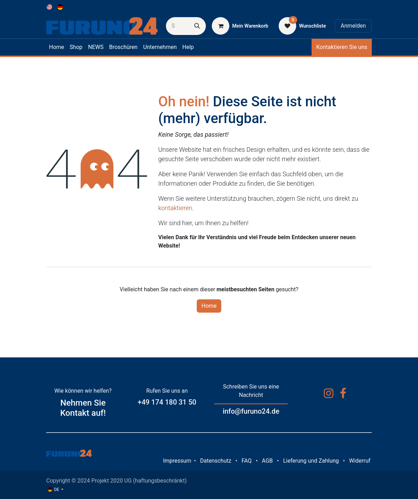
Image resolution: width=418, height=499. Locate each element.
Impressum (177, 460)
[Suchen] (197, 26)
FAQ (247, 460)
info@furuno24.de (251, 411)
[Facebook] (343, 393)
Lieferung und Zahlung (311, 460)
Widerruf (359, 460)
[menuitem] (50, 6)
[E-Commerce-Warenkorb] (240, 26)
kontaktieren (175, 208)
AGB (267, 460)
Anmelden (353, 25)
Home (208, 305)
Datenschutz (215, 460)
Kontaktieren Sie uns (341, 47)
